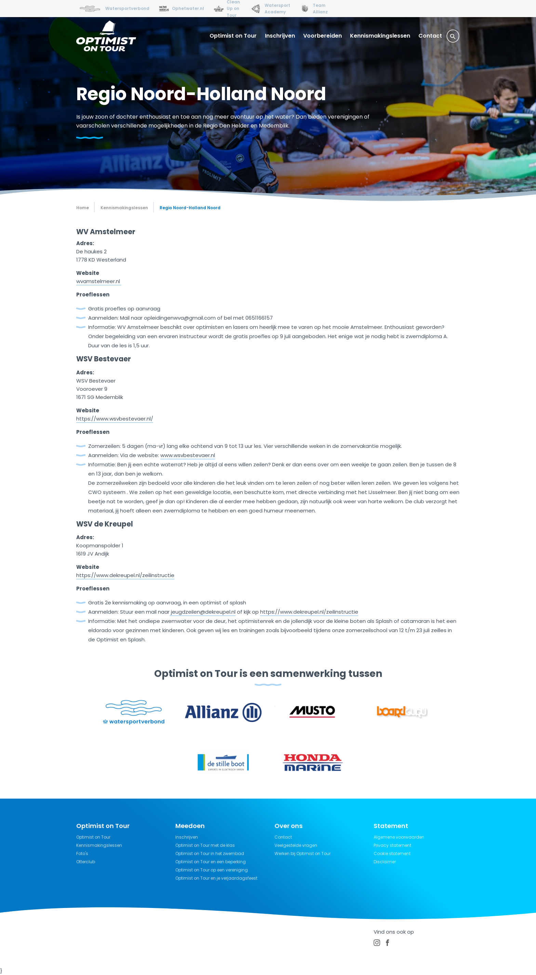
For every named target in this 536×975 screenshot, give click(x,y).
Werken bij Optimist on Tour (302, 853)
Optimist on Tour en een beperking (210, 862)
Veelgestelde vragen (295, 845)
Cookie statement (392, 853)
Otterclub (85, 862)
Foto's (82, 853)
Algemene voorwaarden (399, 837)
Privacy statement (392, 845)
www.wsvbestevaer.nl (187, 455)
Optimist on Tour (233, 36)
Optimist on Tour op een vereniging (211, 870)
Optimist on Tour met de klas (205, 845)
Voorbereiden (322, 36)
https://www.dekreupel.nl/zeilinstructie (309, 611)
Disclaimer (385, 862)
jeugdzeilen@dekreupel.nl (203, 611)
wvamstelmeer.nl (98, 281)
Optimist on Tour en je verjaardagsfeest (216, 878)
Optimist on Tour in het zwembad (209, 853)
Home (82, 208)
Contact (430, 36)
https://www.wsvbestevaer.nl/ (114, 418)
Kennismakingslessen (380, 36)
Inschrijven (280, 36)
